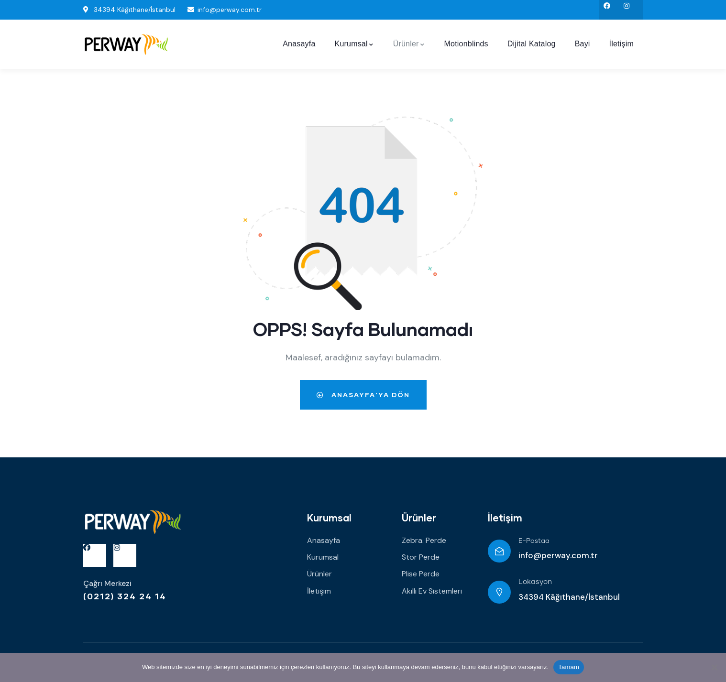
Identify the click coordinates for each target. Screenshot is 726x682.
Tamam (568, 667)
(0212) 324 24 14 (124, 596)
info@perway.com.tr (558, 555)
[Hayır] (714, 667)
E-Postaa (534, 541)
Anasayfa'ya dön (363, 394)
